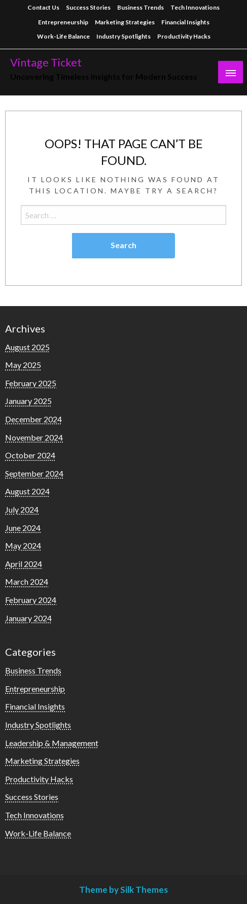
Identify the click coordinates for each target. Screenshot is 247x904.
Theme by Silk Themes (123, 889)
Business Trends (140, 7)
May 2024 (23, 545)
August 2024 (27, 491)
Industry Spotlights (123, 36)
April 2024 (23, 563)
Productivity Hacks (183, 36)
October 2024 (30, 455)
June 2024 (23, 527)
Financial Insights (185, 22)
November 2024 (34, 437)
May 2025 (23, 365)
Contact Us (43, 7)
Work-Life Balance (63, 36)
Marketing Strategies (125, 22)
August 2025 (27, 347)
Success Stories (88, 7)
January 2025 (28, 401)
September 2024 (34, 473)
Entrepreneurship (63, 22)
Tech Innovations (195, 7)
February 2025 (30, 383)
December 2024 (33, 419)
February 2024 (30, 600)
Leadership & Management (51, 743)
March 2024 (26, 581)
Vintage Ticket (46, 62)
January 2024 (28, 618)
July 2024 (22, 509)
